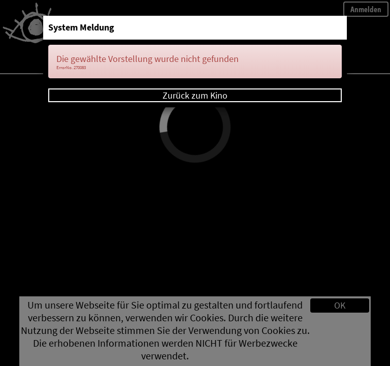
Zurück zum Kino (195, 95)
